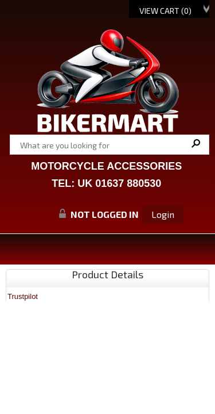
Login (162, 214)
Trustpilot (22, 296)
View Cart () (165, 11)
